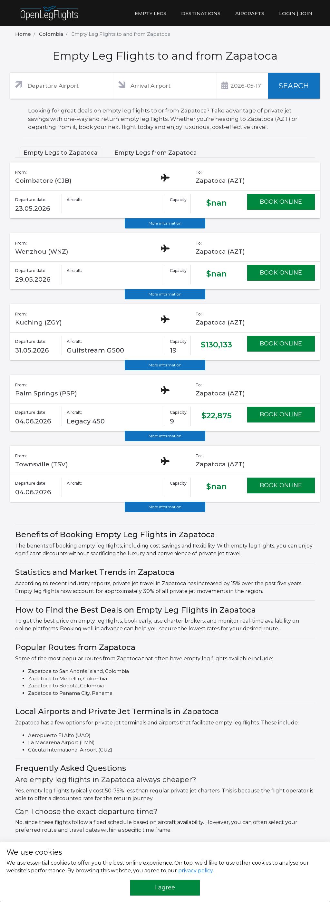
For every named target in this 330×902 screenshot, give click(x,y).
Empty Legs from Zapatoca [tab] (155, 152)
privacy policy (195, 871)
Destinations (200, 13)
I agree (165, 887)
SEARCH (294, 86)
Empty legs (150, 13)
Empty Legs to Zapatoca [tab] (61, 152)
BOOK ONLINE (281, 201)
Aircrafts (249, 13)
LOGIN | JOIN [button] (295, 13)
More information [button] (165, 223)
